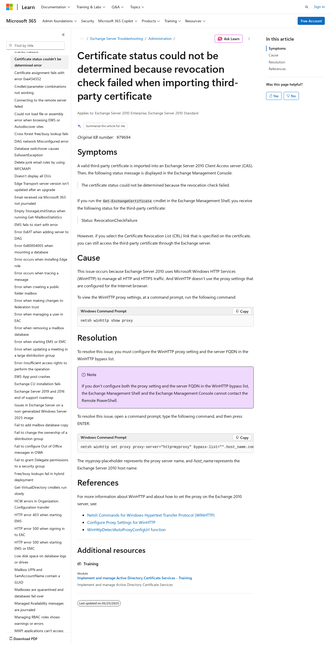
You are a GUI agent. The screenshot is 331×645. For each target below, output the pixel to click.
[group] (165, 447)
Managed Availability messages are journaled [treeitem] (39, 606)
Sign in (319, 6)
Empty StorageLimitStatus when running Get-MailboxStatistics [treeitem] (39, 214)
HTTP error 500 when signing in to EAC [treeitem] (39, 531)
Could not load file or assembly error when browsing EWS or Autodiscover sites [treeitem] (38, 120)
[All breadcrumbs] (81, 39)
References (277, 68)
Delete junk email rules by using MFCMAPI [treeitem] (39, 165)
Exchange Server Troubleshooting (116, 38)
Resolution (277, 62)
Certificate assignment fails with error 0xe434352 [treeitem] (39, 76)
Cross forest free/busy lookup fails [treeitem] (41, 133)
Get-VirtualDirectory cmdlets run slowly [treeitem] (40, 490)
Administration (160, 38)
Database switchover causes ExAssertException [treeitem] (36, 151)
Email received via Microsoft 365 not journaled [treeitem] (40, 200)
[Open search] (307, 7)
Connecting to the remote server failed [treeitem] (40, 103)
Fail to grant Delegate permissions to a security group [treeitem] (41, 463)
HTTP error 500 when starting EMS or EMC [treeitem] (38, 545)
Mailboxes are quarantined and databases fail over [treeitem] (38, 592)
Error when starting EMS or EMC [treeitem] (40, 341)
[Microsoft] (9, 7)
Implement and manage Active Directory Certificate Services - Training (134, 578)
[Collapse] (63, 34)
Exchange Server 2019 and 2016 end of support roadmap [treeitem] (39, 394)
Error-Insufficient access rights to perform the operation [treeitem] (40, 366)
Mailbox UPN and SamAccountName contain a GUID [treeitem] (37, 576)
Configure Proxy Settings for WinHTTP (121, 522)
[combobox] (35, 45)
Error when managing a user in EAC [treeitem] (38, 317)
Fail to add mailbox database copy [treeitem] (41, 424)
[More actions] (249, 39)
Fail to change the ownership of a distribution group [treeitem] (40, 435)
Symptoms (277, 48)
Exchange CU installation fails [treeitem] (37, 383)
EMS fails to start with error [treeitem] (36, 224)
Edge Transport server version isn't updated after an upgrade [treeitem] (41, 186)
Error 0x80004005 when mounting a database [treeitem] (33, 248)
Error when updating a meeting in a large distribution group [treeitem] (41, 352)
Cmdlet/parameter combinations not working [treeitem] (40, 89)
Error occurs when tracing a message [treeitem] (36, 276)
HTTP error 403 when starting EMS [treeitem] (38, 518)
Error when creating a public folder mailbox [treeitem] (36, 290)
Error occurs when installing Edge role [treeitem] (40, 262)
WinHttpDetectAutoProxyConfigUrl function (126, 529)
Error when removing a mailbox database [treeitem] (39, 331)
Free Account (311, 20)
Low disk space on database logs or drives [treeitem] (40, 559)
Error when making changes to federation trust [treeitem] (38, 303)
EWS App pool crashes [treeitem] (32, 376)
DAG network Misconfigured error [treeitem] (41, 141)
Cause (273, 55)
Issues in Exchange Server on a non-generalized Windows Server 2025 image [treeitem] (40, 411)
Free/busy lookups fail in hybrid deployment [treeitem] (39, 476)
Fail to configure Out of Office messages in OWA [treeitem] (38, 449)
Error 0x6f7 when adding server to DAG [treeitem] (41, 235)
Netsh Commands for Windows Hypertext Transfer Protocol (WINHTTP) (151, 515)
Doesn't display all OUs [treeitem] (32, 175)
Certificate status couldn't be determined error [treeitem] (37, 62)
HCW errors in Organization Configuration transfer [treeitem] (36, 504)
